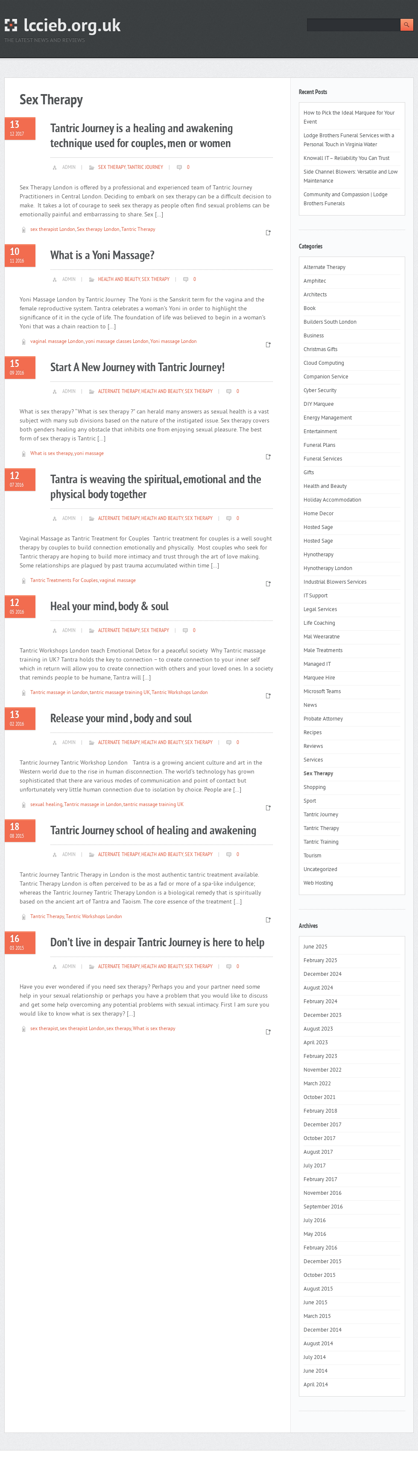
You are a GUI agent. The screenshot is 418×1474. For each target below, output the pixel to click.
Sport (310, 801)
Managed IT (317, 664)
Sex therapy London (98, 230)
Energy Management (328, 418)
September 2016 (323, 1207)
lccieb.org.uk (72, 26)
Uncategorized (320, 869)
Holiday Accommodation (332, 500)
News (310, 705)
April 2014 (316, 1385)
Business (314, 336)
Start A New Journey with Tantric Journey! (137, 367)
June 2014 (315, 1371)
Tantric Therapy (138, 230)
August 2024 (318, 988)
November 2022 (323, 1070)
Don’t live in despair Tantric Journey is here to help (157, 943)
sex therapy (118, 1029)
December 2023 (323, 1015)
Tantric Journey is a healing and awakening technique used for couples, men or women (141, 136)
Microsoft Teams (322, 691)
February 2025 (320, 960)
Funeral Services (323, 459)
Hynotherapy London (328, 568)
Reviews (313, 746)
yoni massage (89, 454)
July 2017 (315, 1166)
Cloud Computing (324, 363)
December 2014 (323, 1330)
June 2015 (315, 1303)
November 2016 (323, 1193)
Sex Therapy (112, 167)
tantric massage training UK (120, 693)
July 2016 (315, 1220)
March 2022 (317, 1084)
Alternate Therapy (119, 391)
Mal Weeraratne (322, 637)
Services (313, 760)
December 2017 (323, 1125)
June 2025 (315, 947)
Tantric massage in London (59, 693)
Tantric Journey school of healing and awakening (153, 831)
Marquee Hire (319, 678)
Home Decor (318, 514)
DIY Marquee (319, 404)
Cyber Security (320, 390)
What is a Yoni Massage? (102, 255)
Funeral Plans (319, 445)
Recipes (313, 733)
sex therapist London (52, 230)
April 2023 (316, 1043)
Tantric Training (321, 842)
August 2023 (318, 1029)
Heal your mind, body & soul (109, 607)
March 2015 (317, 1316)
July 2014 (315, 1357)
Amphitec (315, 281)
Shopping (315, 787)
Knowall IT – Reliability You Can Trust (346, 158)
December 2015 (323, 1261)
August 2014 (318, 1344)
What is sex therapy (51, 454)
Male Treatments (323, 650)
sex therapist (44, 1029)
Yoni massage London (173, 342)
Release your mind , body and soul (121, 719)
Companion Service (326, 377)
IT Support (315, 596)
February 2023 (320, 1056)
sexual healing (46, 805)
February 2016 (320, 1248)
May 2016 (315, 1234)
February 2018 (320, 1111)
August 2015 (318, 1289)
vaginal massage (117, 581)
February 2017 (320, 1179)
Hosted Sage (318, 527)
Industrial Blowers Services (335, 582)
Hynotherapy (318, 555)
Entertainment (320, 431)
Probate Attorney (323, 719)
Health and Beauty (119, 279)
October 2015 (320, 1275)
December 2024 (323, 974)
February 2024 (320, 1001)
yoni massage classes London (117, 342)
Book (310, 308)
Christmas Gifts (320, 349)
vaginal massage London (57, 342)
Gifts (309, 473)
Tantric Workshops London (180, 693)
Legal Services (320, 609)
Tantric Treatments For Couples (64, 581)
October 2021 (320, 1097)
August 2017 (318, 1152)
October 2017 (320, 1138)
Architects (315, 295)
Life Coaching (319, 623)
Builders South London (330, 322)
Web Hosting (318, 883)
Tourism (313, 856)
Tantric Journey (145, 167)
